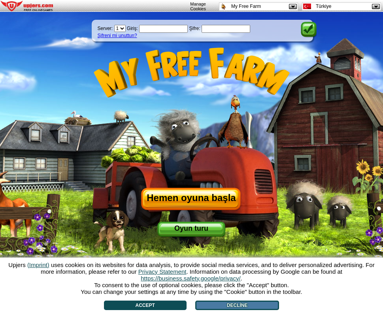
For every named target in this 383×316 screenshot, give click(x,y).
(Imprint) (38, 264)
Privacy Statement (162, 271)
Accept (145, 305)
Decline (237, 305)
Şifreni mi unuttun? (117, 35)
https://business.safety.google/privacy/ (190, 278)
